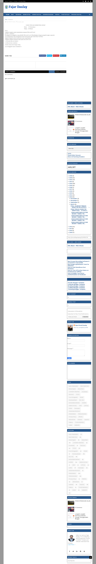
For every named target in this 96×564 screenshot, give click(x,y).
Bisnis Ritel (27, 14)
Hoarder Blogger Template (76, 199)
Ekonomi (18, 14)
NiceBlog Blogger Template (76, 202)
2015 (70, 109)
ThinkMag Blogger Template (76, 205)
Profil (57, 14)
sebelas (80, 336)
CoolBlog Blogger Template (76, 204)
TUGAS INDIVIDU (79, 338)
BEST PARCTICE (84, 302)
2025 (70, 94)
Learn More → (72, 461)
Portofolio (66, 14)
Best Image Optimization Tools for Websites (78, 181)
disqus (54, 71)
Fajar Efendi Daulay (81, 242)
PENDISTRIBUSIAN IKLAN (82, 31)
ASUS (69, 70)
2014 (70, 111)
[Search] (75, 519)
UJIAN (70, 341)
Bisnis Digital (37, 14)
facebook (60, 71)
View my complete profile (80, 244)
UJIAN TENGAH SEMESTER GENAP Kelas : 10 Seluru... (79, 126)
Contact (16, 1)
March (72, 120)
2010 (70, 147)
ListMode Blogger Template (76, 201)
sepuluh (86, 336)
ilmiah (81, 313)
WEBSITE (76, 341)
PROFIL (80, 333)
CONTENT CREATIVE (74, 308)
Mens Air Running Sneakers (76, 73)
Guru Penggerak (73, 313)
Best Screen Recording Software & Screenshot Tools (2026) (78, 178)
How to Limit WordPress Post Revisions (77, 184)
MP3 (80, 322)
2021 (70, 98)
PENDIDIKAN (72, 330)
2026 (70, 92)
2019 (70, 102)
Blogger (27, 561)
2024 (71, 96)
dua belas (84, 308)
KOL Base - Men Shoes (75, 23)
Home (6, 1)
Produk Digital (77, 14)
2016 (70, 107)
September (74, 119)
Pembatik (77, 324)
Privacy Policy (22, 1)
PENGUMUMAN (82, 330)
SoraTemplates (13, 561)
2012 (70, 143)
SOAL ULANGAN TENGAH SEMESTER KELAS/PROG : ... (80, 123)
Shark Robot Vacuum (74, 71)
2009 (71, 149)
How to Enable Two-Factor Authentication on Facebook (76, 190)
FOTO (77, 311)
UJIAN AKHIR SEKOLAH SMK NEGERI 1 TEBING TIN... (79, 129)
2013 (70, 113)
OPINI (70, 324)
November (73, 117)
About (10, 1)
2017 (70, 105)
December (73, 115)
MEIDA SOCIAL (72, 322)
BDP (12, 14)
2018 (70, 103)
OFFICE (86, 322)
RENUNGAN (72, 336)
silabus (70, 338)
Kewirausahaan (48, 14)
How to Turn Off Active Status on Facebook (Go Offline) (78, 187)
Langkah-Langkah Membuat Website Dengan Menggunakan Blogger (81, 47)
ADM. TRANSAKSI (73, 302)
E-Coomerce (78, 38)
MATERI (84, 319)
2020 (70, 100)
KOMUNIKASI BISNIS (74, 319)
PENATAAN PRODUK (74, 327)
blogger (48, 71)
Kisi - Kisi (81, 316)
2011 (70, 145)
